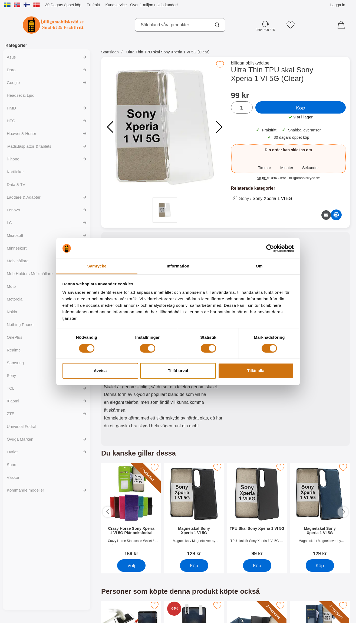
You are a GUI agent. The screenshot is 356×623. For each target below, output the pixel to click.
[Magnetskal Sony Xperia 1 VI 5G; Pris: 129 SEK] (193, 510)
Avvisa (100, 371)
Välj (131, 565)
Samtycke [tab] (97, 266)
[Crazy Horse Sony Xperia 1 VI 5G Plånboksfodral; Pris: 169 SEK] (131, 510)
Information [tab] (178, 266)
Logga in (337, 5)
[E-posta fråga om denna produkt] (326, 215)
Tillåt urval (178, 371)
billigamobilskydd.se (250, 63)
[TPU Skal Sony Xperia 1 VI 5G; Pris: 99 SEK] (257, 510)
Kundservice (116, 5)
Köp (300, 108)
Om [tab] (259, 266)
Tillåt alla (256, 371)
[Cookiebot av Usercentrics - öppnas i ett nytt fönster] (270, 248)
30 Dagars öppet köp (63, 5)
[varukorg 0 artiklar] (342, 25)
